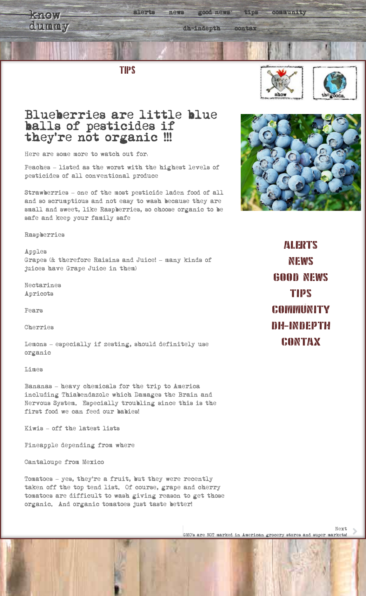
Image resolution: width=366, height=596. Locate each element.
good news (214, 12)
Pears (34, 310)
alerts (144, 12)
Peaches (37, 167)
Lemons (36, 344)
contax (245, 28)
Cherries (39, 327)
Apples (36, 251)
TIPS (127, 70)
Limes (34, 369)
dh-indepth (201, 28)
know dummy (49, 20)
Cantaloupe (43, 462)
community (289, 12)
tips (251, 12)
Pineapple (41, 445)
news (176, 12)
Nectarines (43, 285)
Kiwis (34, 428)
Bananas (38, 386)
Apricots (39, 293)
